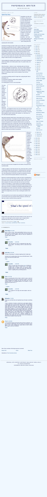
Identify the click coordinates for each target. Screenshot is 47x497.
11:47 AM (10, 276)
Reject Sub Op (39, 98)
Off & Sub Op (39, 114)
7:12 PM (11, 298)
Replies (7, 239)
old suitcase (7, 179)
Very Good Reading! (40, 100)
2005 (36, 152)
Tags (35, 40)
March (37, 132)
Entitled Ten (38, 87)
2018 (36, 46)
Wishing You (38, 89)
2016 (36, 49)
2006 (36, 151)
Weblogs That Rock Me (38, 38)
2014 (36, 53)
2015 (36, 51)
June (37, 66)
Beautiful (38, 94)
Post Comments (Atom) (12, 353)
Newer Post (4, 350)
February (38, 134)
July (37, 64)
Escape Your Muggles (40, 78)
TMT (37, 71)
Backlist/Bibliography (38, 30)
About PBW (36, 29)
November (38, 56)
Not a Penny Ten (39, 116)
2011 (36, 141)
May (37, 67)
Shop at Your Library (40, 76)
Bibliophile (7, 298)
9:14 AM (12, 230)
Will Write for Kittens (40, 112)
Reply (6, 237)
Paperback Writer (24, 6)
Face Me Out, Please (40, 96)
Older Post (30, 350)
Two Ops (38, 82)
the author (10, 241)
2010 (36, 143)
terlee (6, 276)
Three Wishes (39, 110)
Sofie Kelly (7, 252)
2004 (36, 154)
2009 (36, 145)
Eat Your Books (39, 73)
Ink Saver (38, 128)
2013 (36, 138)
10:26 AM (12, 252)
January (38, 135)
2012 (36, 140)
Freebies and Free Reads (39, 34)
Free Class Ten (39, 75)
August (38, 62)
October (38, 58)
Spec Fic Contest (39, 121)
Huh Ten (38, 102)
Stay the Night (39, 80)
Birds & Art (38, 108)
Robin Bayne (8, 230)
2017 (36, 48)
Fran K (6, 321)
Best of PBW (36, 32)
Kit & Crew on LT (39, 103)
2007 (36, 149)
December (38, 55)
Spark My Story (39, 84)
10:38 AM (10, 321)
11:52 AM (17, 241)
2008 (36, 147)
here (25, 265)
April (37, 69)
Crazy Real (38, 123)
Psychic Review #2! (40, 85)
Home (17, 350)
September (38, 60)
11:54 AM (17, 263)
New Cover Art (39, 129)
